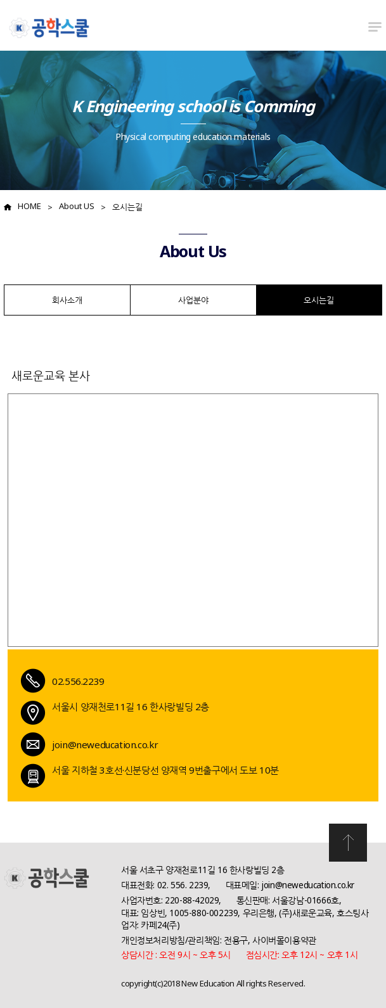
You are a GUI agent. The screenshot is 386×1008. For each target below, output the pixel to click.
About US (76, 206)
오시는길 (127, 206)
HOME (29, 206)
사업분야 (193, 299)
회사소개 (67, 299)
